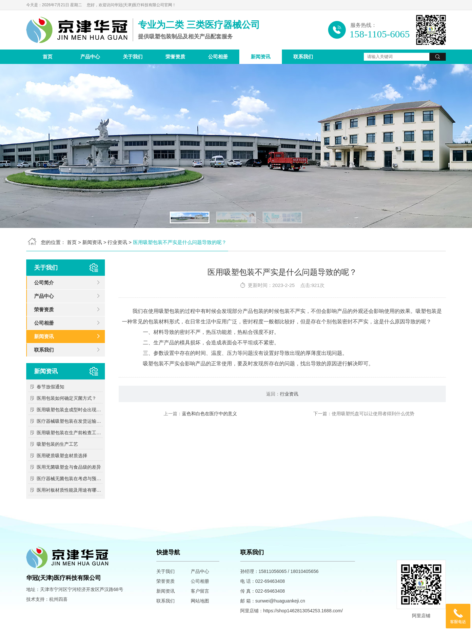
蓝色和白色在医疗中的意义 (209, 413)
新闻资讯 (260, 56)
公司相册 (218, 56)
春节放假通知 (50, 386)
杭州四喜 (58, 599)
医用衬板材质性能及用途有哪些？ (70, 490)
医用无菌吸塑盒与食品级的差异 (69, 467)
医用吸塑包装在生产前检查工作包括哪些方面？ (70, 432)
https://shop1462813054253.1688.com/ (303, 610)
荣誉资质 (175, 56)
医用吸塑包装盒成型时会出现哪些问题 (70, 409)
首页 (47, 56)
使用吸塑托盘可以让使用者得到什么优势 (373, 413)
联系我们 (303, 56)
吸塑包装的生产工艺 (57, 444)
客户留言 (200, 591)
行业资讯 (117, 242)
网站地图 (200, 600)
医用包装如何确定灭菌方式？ (66, 398)
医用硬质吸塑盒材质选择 (62, 455)
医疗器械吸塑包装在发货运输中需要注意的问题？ (70, 421)
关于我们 (133, 56)
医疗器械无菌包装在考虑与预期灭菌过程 (70, 478)
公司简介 (44, 282)
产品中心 (90, 56)
